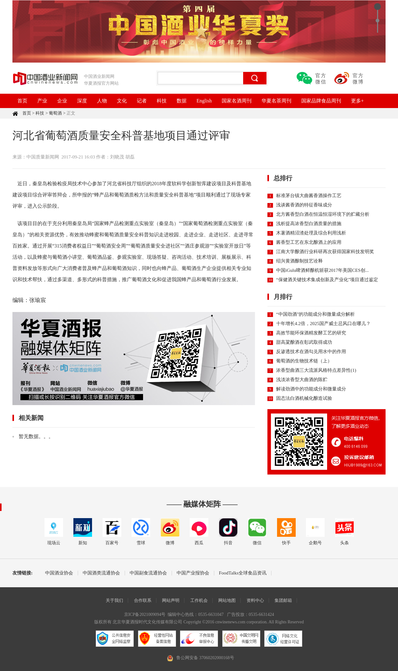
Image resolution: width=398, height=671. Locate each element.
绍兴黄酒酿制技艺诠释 (299, 260)
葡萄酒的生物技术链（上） (304, 360)
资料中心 (255, 600)
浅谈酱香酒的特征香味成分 (304, 204)
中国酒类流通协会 (101, 573)
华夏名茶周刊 (276, 100)
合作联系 (142, 600)
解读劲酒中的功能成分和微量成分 (311, 388)
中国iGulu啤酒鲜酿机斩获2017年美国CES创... (322, 270)
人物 (102, 100)
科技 (162, 100)
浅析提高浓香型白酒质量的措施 (308, 223)
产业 (42, 100)
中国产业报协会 (193, 573)
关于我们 (114, 600)
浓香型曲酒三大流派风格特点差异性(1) (316, 370)
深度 (82, 100)
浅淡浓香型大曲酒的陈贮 (301, 379)
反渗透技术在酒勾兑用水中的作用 (311, 351)
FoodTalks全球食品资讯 (242, 573)
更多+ (357, 100)
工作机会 (199, 600)
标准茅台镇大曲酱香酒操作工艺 (308, 195)
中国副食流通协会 (148, 573)
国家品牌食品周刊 (321, 100)
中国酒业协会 (59, 573)
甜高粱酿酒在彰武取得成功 (304, 342)
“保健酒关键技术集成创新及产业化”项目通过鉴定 (327, 279)
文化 (122, 100)
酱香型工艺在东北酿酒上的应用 (308, 242)
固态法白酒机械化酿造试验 (304, 398)
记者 (142, 100)
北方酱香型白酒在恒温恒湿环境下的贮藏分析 (322, 214)
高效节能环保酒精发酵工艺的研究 (311, 332)
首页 (22, 100)
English (204, 100)
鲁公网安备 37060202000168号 (205, 657)
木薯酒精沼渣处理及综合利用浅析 (311, 232)
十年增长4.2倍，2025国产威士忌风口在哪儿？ (323, 323)
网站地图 (227, 600)
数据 (182, 100)
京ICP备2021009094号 (145, 614)
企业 (62, 100)
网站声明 (170, 600)
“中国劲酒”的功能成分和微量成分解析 (315, 314)
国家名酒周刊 (237, 100)
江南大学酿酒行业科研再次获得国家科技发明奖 (325, 251)
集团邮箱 (283, 600)
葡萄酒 (55, 113)
